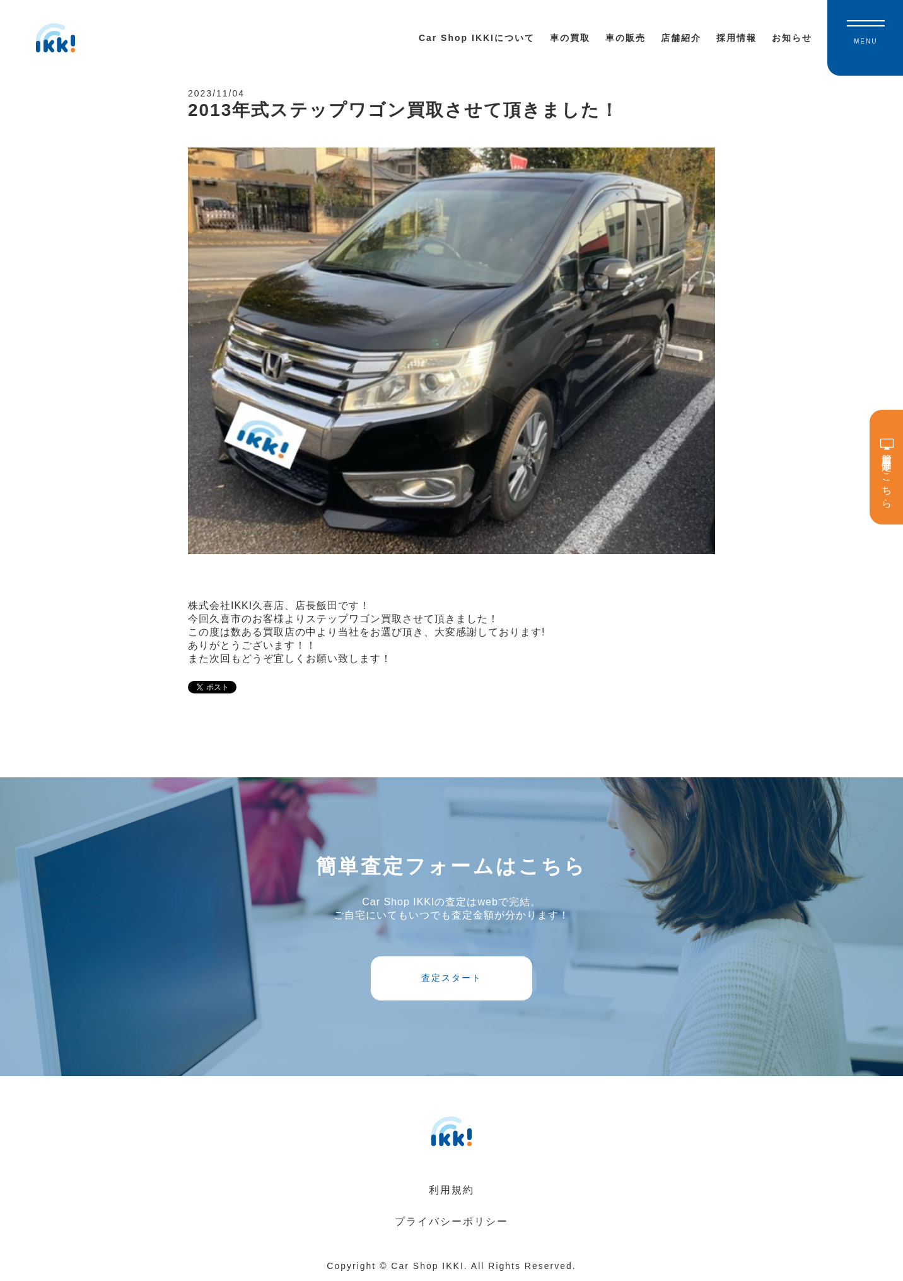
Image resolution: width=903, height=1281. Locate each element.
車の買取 (570, 38)
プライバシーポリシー (451, 1221)
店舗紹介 (681, 38)
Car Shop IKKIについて (477, 38)
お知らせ (792, 38)
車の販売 (625, 38)
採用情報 (736, 38)
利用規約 (451, 1190)
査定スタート (451, 978)
